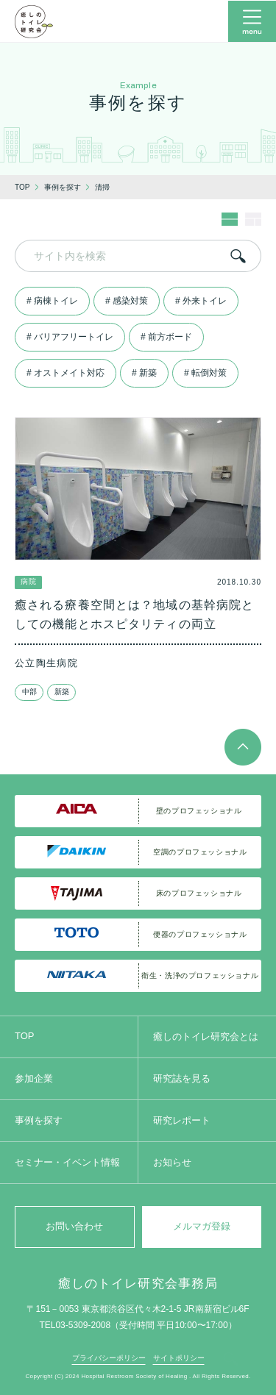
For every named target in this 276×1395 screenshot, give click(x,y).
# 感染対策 (126, 301)
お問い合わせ (74, 1226)
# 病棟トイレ (52, 301)
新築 (61, 692)
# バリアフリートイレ (69, 337)
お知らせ (172, 1162)
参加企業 (34, 1078)
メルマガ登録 (201, 1226)
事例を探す (39, 1120)
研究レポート (181, 1120)
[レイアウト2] (253, 222)
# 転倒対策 (205, 373)
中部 (29, 692)
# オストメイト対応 (65, 373)
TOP (25, 1035)
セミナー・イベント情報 (67, 1162)
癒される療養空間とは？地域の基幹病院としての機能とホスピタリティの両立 (134, 614)
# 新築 (144, 373)
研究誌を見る (181, 1078)
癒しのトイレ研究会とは (205, 1036)
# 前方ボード (166, 337)
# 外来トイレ (201, 301)
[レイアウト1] (230, 222)
